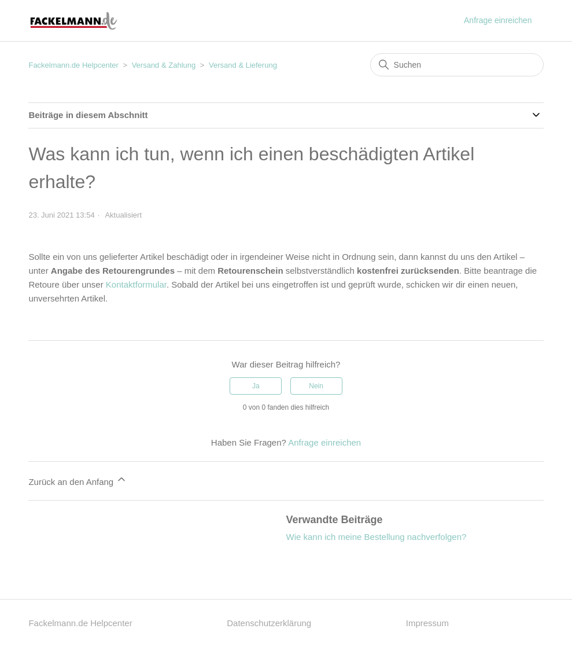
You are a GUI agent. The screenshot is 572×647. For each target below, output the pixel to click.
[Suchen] (457, 64)
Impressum (427, 623)
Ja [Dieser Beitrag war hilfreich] (256, 386)
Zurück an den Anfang (77, 480)
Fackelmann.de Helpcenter (74, 65)
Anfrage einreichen (498, 20)
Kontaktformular (136, 284)
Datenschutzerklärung (269, 623)
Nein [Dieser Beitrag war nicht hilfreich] (316, 386)
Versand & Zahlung (164, 65)
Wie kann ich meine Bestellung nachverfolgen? (376, 537)
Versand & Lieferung (243, 65)
